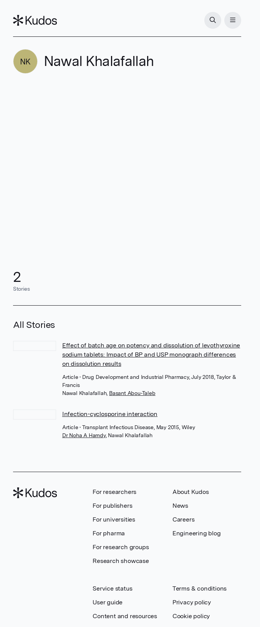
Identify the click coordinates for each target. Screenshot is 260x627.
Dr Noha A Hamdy (84, 435)
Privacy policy (191, 602)
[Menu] (232, 20)
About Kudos (190, 491)
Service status (112, 588)
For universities (114, 519)
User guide (108, 602)
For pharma (109, 533)
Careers (183, 519)
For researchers (114, 491)
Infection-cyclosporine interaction (109, 414)
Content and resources (125, 616)
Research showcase (121, 560)
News (180, 505)
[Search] (212, 20)
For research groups (121, 547)
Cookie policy (191, 616)
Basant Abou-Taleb (132, 393)
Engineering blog (196, 533)
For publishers (112, 505)
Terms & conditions (199, 588)
